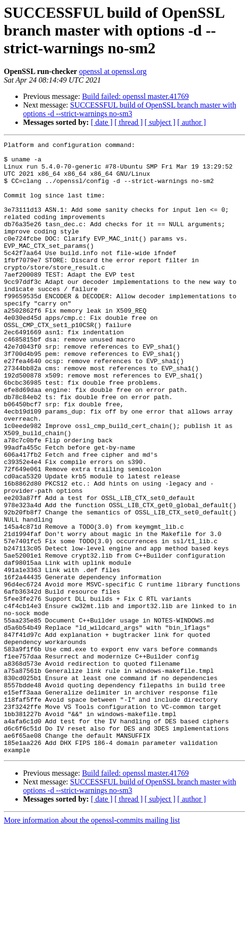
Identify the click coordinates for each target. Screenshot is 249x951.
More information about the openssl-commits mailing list (92, 943)
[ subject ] (160, 122)
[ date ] (101, 122)
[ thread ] (128, 122)
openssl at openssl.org (113, 71)
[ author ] (191, 122)
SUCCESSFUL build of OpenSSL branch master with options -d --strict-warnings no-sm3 (129, 109)
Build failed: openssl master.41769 (135, 96)
